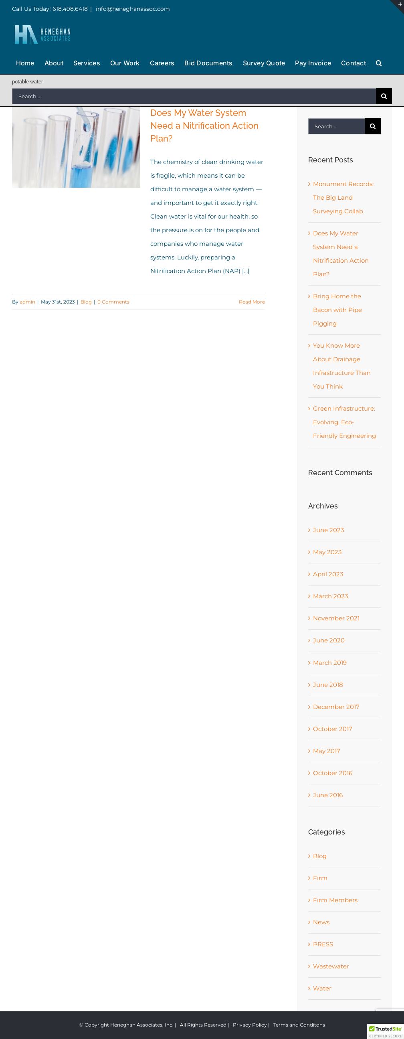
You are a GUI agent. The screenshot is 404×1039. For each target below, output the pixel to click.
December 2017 (336, 707)
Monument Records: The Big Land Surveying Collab (343, 197)
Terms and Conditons (299, 1025)
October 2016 (332, 773)
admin (27, 302)
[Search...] (194, 96)
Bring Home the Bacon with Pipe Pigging (337, 309)
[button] (379, 62)
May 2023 (327, 552)
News (321, 922)
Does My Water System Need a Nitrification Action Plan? (204, 125)
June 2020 (329, 640)
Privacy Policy (250, 1025)
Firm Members (335, 900)
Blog (86, 302)
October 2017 (332, 729)
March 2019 (330, 662)
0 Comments (113, 302)
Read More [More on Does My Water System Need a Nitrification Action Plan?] (252, 302)
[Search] (384, 96)
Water (322, 988)
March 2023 (330, 596)
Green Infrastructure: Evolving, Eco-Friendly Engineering (344, 422)
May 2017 (326, 751)
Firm (320, 878)
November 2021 (336, 618)
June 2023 (328, 530)
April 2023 (328, 574)
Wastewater (331, 966)
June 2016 (328, 795)
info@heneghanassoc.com (132, 8)
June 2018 (328, 685)
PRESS (323, 944)
